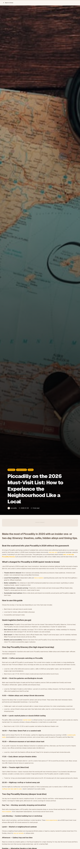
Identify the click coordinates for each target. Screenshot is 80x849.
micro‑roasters (38, 578)
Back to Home (8, 2)
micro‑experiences (51, 820)
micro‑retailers (6, 811)
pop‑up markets (19, 833)
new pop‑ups (53, 552)
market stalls (27, 720)
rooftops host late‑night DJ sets (12, 789)
